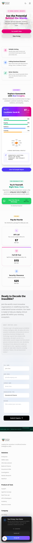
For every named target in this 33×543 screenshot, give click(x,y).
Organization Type (9, 392)
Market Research (6, 475)
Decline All (16, 538)
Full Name (6, 365)
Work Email (7, 374)
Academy (4, 501)
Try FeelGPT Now (16, 31)
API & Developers (6, 498)
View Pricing (16, 36)
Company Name (7, 383)
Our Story (4, 514)
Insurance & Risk (6, 469)
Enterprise (4, 456)
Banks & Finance (6, 466)
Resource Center (6, 504)
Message (6, 401)
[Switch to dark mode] (25, 3)
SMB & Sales (5, 460)
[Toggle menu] (30, 3)
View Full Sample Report (16, 169)
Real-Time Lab (5, 495)
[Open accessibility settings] (4, 538)
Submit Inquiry (16, 418)
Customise (16, 533)
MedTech (4, 478)
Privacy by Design (26, 427)
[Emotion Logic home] (5, 3)
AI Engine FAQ (5, 518)
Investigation (5, 472)
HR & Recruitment (6, 463)
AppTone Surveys (6, 492)
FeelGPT (3, 489)
